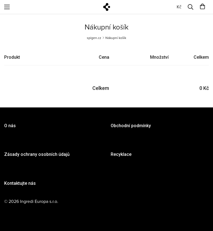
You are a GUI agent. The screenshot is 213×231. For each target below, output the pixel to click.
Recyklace (121, 154)
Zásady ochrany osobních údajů (37, 154)
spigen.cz (94, 38)
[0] (179, 7)
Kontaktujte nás (20, 183)
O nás (10, 125)
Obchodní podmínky (131, 125)
